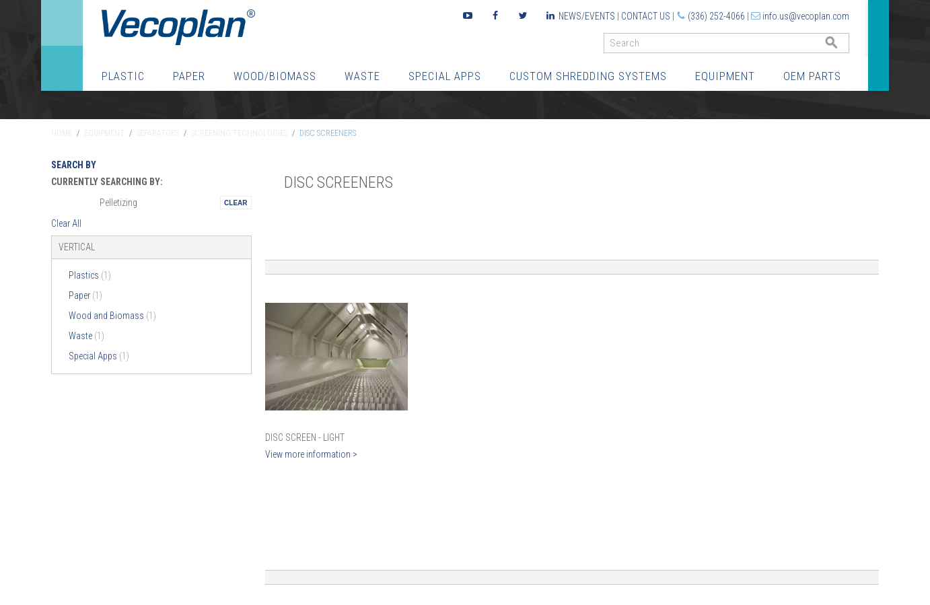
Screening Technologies (239, 133)
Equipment (725, 76)
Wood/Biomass (275, 76)
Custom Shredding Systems (588, 76)
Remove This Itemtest (235, 202)
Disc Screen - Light (305, 437)
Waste (362, 76)
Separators (158, 133)
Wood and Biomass (112, 315)
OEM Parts (812, 76)
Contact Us (645, 16)
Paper (189, 76)
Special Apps (444, 76)
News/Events (587, 16)
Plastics (90, 275)
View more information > (311, 454)
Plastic (123, 76)
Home (61, 133)
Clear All (66, 223)
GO (843, 46)
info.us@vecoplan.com (805, 16)
